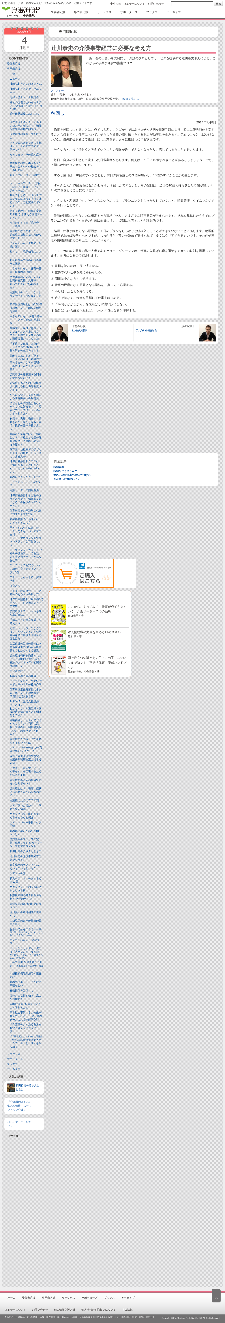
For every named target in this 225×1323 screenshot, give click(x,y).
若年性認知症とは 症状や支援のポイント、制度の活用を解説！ (26, 308)
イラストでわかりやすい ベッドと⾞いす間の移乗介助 (26, 682)
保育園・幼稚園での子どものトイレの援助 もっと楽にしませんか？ (25, 453)
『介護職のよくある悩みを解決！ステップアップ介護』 (25, 1028)
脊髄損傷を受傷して (22, 990)
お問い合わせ (156, 3)
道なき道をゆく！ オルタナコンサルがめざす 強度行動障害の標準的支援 (25, 125)
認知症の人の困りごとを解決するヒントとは (25, 741)
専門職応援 (13, 68)
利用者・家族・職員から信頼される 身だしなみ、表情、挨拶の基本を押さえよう (25, 424)
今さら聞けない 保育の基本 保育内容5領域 (25, 270)
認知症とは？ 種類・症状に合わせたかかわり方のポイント (25, 792)
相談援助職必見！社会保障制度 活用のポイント (25, 897)
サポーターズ (15, 1058)
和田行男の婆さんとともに (25, 851)
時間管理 (58, 467)
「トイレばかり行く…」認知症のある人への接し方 (25, 592)
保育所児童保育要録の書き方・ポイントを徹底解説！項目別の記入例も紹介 (25, 693)
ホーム (11, 1297)
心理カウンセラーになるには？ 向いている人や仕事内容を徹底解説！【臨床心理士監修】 (25, 633)
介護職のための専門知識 (24, 800)
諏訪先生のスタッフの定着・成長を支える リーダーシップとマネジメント (26, 843)
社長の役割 (79, 330)
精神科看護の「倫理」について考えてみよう (25, 521)
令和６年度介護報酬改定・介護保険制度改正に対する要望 (25, 760)
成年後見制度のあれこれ (24, 113)
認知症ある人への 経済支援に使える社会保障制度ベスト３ (25, 386)
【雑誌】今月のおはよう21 (26, 83)
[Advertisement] (24, 1210)
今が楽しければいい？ (66, 479)
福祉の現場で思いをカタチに (26, 105)
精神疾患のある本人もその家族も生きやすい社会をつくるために (25, 166)
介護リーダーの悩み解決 (24, 490)
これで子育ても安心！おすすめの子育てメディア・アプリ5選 (25, 569)
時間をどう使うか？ (65, 471)
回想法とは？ (18, 671)
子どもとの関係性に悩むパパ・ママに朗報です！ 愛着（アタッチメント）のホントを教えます (25, 408)
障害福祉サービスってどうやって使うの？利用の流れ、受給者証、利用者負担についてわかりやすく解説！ (25, 727)
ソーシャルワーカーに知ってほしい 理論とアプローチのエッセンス (25, 187)
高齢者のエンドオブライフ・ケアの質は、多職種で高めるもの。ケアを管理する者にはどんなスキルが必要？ (25, 362)
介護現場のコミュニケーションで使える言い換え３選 (25, 294)
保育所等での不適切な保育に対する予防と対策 (25, 512)
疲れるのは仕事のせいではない (71, 475)
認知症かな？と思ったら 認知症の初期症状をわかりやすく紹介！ (25, 235)
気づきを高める (146, 330)
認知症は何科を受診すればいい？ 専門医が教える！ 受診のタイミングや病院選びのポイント (26, 660)
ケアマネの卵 (18, 873)
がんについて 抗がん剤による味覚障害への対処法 (25, 396)
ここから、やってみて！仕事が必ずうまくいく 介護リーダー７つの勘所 (97, 611)
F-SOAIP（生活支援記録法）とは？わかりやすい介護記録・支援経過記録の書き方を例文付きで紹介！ (25, 708)
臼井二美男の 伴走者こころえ (26, 965)
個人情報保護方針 (64, 1309)
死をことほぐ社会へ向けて (25, 174)
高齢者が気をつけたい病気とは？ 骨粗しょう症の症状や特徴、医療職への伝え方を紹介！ (25, 439)
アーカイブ (13, 1069)
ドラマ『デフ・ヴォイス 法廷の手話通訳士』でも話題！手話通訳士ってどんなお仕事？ (26, 555)
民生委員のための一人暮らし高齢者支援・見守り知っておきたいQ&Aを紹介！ (25, 282)
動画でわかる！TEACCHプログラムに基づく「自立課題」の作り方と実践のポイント (26, 200)
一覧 (12, 73)
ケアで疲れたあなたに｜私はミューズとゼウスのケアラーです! (25, 146)
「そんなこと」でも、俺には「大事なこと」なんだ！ (27, 953)
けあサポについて (134, 3)
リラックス (13, 1053)
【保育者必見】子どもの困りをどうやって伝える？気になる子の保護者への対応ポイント (25, 500)
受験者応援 (13, 63)
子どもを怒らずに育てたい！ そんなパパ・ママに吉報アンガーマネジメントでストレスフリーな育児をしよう (25, 536)
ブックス (12, 1064)
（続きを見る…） (131, 98)
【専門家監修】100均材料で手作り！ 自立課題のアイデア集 (26, 603)
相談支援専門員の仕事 (23, 676)
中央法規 (115, 3)
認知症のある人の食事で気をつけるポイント (25, 781)
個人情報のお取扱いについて (98, 1309)
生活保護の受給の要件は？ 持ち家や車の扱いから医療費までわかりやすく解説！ (27, 647)
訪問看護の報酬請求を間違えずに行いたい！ (25, 376)
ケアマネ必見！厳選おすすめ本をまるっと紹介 (25, 815)
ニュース (15, 78)
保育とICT (16, 585)
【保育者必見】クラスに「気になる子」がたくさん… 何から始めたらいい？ (24, 466)
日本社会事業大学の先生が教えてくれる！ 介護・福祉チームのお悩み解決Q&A (26, 1016)
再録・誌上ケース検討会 (24, 97)
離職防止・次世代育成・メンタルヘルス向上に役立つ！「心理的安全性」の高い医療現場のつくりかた (25, 333)
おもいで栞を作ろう (26, 932)
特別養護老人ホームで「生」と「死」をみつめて (26, 1041)
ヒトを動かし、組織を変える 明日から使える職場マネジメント (26, 214)
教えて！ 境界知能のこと (25, 251)
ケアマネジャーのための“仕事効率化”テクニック (26, 749)
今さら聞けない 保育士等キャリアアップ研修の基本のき (26, 320)
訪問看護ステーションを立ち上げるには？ (25, 613)
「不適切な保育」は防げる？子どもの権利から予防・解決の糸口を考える (24, 347)
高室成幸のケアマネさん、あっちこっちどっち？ (25, 866)
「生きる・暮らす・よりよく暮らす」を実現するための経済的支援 (25, 772)
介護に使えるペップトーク (25, 476)
